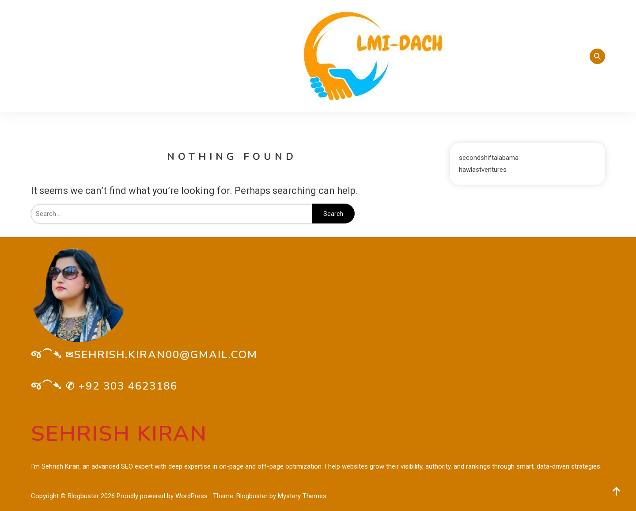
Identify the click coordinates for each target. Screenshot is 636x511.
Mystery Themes (302, 496)
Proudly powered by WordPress (163, 496)
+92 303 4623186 (128, 386)
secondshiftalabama (489, 158)
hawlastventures (483, 170)
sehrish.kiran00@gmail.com (165, 355)
